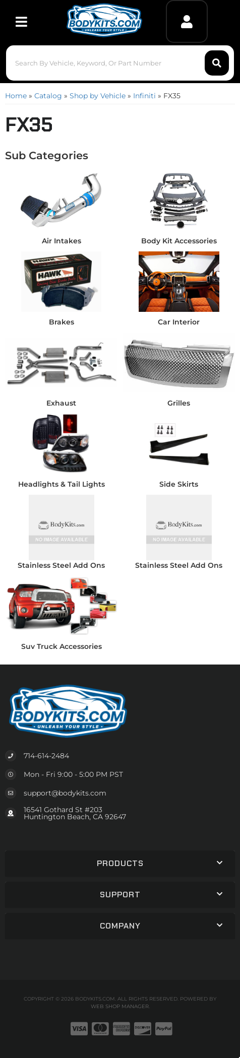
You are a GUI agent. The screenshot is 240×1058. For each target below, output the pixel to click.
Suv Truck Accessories (61, 646)
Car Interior (179, 321)
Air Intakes (61, 240)
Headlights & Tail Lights (61, 484)
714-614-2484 (46, 755)
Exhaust (61, 403)
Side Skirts (178, 484)
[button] (120, 63)
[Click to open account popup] (187, 21)
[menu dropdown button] (21, 21)
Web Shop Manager (120, 1006)
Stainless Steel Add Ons (61, 565)
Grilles (178, 403)
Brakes (61, 321)
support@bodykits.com (65, 793)
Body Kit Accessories (179, 240)
